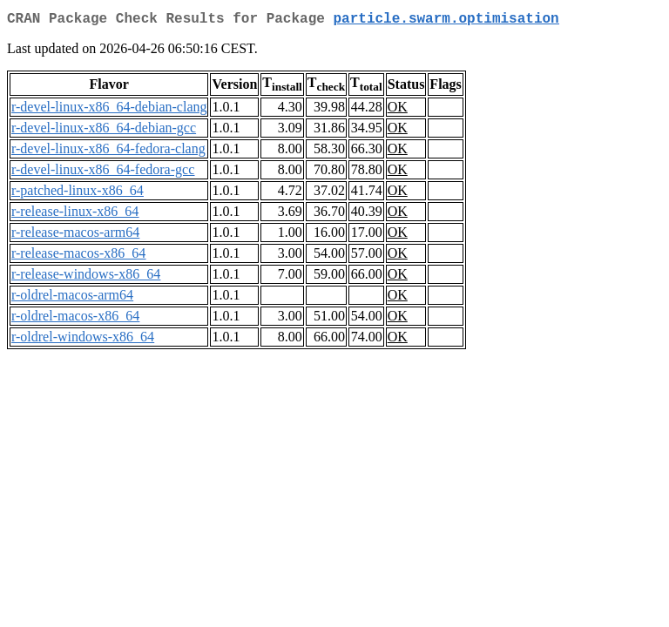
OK (398, 110)
